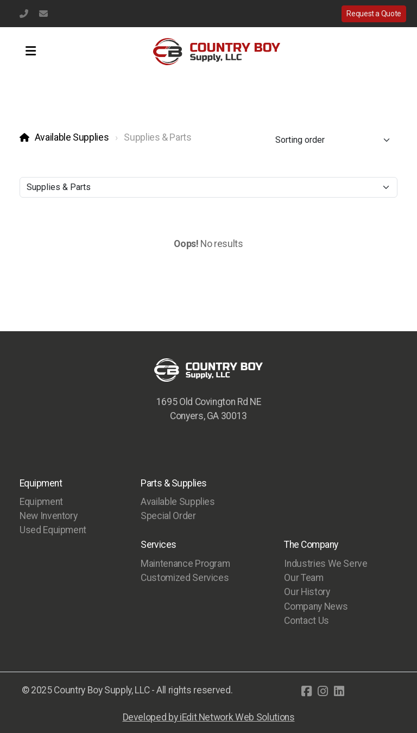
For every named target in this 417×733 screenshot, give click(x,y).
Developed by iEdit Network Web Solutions (209, 717)
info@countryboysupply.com (43, 13)
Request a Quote (373, 13)
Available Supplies (72, 137)
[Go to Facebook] (306, 691)
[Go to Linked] (339, 691)
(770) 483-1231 (24, 13)
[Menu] (30, 51)
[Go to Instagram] (322, 691)
